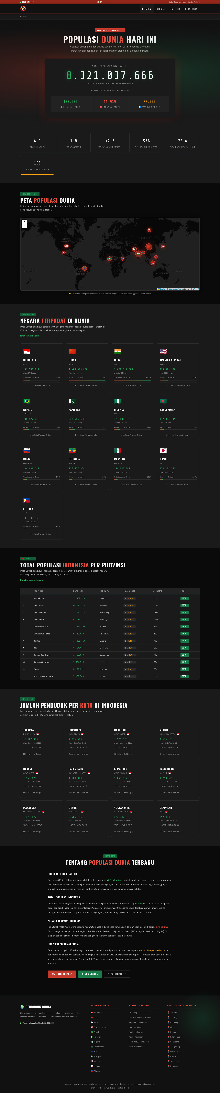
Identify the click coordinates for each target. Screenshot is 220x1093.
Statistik (175, 8)
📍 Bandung (172, 1022)
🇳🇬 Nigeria (95, 1041)
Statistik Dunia (123, 1088)
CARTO (196, 289)
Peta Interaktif (117, 974)
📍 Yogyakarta (173, 1061)
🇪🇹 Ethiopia (96, 1056)
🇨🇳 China (95, 1017)
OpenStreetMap (175, 289)
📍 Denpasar (173, 1066)
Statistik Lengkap (62, 974)
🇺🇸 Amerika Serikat (99, 1027)
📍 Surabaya (172, 1017)
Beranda (147, 8)
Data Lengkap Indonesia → (32, 579)
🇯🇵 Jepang (95, 1066)
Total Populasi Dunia (137, 1012)
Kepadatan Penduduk (138, 1022)
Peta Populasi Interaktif (139, 1041)
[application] (110, 254)
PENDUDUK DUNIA (35, 1006)
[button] (153, 262)
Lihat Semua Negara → (30, 335)
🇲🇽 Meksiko (96, 1061)
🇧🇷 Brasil (95, 1032)
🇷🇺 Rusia (95, 1051)
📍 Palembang (173, 1037)
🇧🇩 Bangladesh (97, 1046)
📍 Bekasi (171, 1032)
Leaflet (161, 289)
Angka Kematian (136, 1037)
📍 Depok (171, 1056)
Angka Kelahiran (136, 1032)
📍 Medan (171, 1027)
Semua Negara (90, 974)
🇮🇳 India (94, 1022)
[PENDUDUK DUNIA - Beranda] (23, 9)
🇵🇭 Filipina (95, 1071)
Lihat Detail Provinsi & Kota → (42, 385)
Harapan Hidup (135, 1027)
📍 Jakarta (172, 1012)
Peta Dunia (191, 8)
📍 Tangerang (173, 1046)
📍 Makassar (173, 1051)
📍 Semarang (173, 1041)
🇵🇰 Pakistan (96, 1037)
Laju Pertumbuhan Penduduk (141, 1017)
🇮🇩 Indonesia (96, 1012)
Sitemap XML (96, 1088)
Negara (161, 8)
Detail (184, 598)
